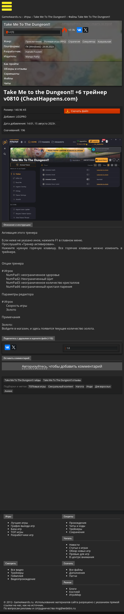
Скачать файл (77, 111)
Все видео (17, 572)
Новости (74, 547)
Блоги (73, 591)
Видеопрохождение (23, 581)
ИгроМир (75, 597)
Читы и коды (77, 528)
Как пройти (11, 63)
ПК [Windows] (33, 46)
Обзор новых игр (80, 553)
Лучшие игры (19, 525)
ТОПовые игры (37, 388)
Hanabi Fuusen (34, 51)
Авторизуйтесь (34, 368)
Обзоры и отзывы (15, 68)
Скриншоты (11, 73)
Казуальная (104, 41)
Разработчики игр (22, 537)
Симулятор (89, 41)
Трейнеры (75, 531)
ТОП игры (17, 534)
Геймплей (17, 578)
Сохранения (76, 534)
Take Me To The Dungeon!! (50, 16)
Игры (27, 16)
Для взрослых (103, 388)
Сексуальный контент (60, 388)
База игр (16, 531)
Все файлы (76, 572)
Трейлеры (17, 575)
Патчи (73, 578)
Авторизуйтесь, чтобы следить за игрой (87, 23)
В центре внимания (81, 559)
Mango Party (33, 56)
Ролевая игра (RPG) (55, 41)
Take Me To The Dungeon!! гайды (23, 382)
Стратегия (74, 41)
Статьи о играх (78, 550)
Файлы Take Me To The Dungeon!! (89, 16)
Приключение (34, 41)
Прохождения (77, 525)
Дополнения (77, 575)
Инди (89, 388)
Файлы (8, 78)
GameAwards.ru (11, 16)
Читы (7, 83)
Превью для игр (79, 556)
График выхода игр (23, 528)
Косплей (74, 594)
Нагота (80, 388)
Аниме (8, 393)
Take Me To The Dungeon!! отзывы (62, 382)
